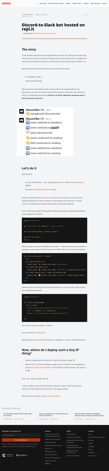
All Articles (43, 3)
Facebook (91, 453)
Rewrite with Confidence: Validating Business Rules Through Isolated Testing (89, 415)
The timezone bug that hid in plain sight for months (17, 415)
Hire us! (47, 463)
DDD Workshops (50, 452)
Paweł (38, 340)
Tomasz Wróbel (27, 15)
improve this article (27, 16)
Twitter (90, 443)
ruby (85, 15)
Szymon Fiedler (7, 419)
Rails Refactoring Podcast (96, 437)
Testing (68, 3)
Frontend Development (52, 458)
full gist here (40, 332)
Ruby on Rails (76, 3)
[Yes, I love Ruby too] (21, 440)
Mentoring (48, 448)
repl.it (62, 364)
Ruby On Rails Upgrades (52, 439)
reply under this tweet (51, 396)
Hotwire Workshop (51, 455)
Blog (89, 434)
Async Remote (95, 3)
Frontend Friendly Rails (74, 437)
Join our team (92, 456)
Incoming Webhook (41, 189)
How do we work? (50, 461)
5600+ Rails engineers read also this (44, 33)
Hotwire (86, 3)
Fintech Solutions (50, 442)
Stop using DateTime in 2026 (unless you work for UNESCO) (53, 415)
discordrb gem (47, 198)
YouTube (91, 440)
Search (104, 3)
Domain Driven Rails (73, 456)
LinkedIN (91, 446)
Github (90, 449)
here (83, 61)
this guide (80, 182)
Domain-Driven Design (56, 3)
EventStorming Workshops (53, 445)
